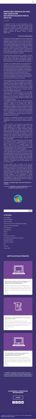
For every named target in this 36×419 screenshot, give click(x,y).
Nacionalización (7, 229)
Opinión (5, 234)
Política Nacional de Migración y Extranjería (13, 238)
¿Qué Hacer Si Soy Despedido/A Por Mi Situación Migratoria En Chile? (17, 318)
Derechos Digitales (8, 219)
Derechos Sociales (8, 221)
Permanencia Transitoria (9, 236)
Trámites (6, 246)
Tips (5, 244)
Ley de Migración (7, 227)
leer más (6, 292)
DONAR (18, 397)
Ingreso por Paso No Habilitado (11, 225)
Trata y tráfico (7, 248)
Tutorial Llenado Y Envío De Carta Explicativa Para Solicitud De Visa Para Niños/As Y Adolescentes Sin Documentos (17, 354)
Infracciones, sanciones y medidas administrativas (15, 223)
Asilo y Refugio (7, 217)
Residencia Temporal (8, 242)
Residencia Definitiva (8, 240)
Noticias (5, 231)
